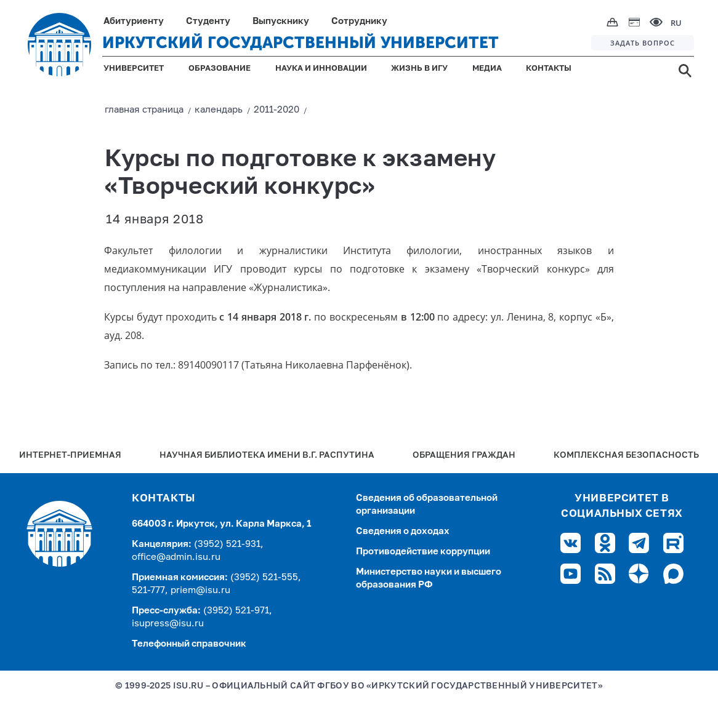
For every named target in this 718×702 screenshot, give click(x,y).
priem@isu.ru (200, 590)
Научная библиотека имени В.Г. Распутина (266, 456)
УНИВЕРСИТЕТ (133, 69)
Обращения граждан (464, 456)
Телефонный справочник (189, 643)
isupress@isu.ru (168, 623)
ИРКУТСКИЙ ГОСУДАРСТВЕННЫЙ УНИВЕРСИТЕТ (300, 42)
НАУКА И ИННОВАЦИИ (321, 69)
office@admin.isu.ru (176, 557)
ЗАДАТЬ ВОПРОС (642, 42)
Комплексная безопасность (626, 456)
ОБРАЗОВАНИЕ (219, 69)
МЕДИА (487, 69)
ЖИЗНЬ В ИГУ (419, 69)
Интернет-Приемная (70, 456)
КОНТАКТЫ (548, 69)
